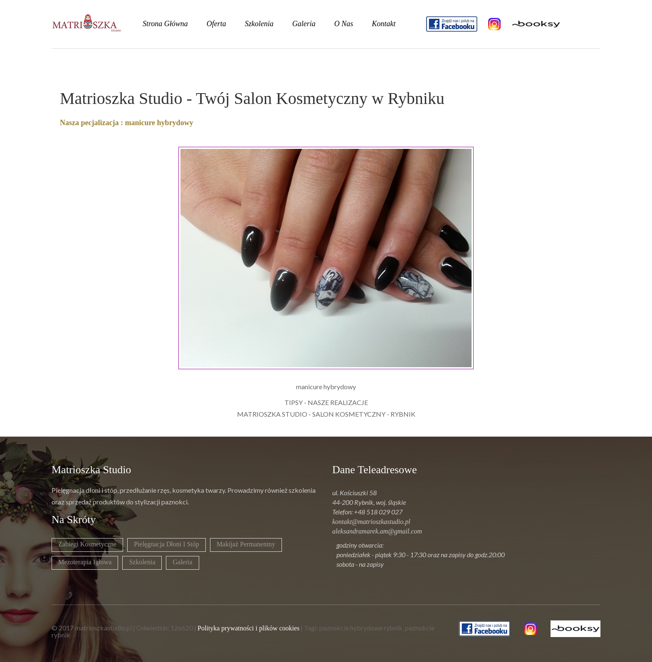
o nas (343, 23)
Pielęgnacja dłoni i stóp (166, 544)
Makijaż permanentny (246, 544)
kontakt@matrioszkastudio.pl (371, 521)
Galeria (182, 562)
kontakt (383, 23)
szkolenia (259, 23)
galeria (304, 23)
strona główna (165, 23)
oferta (216, 23)
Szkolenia (142, 562)
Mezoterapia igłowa (84, 562)
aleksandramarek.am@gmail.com (377, 531)
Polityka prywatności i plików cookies (248, 628)
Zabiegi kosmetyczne (87, 544)
